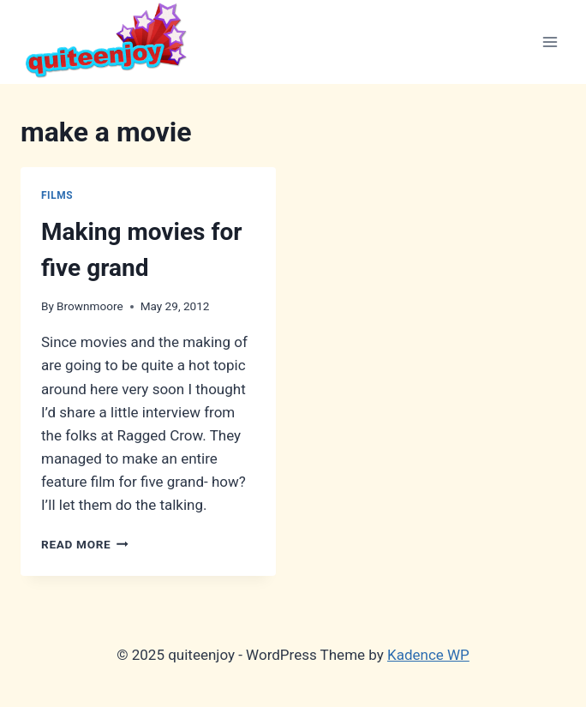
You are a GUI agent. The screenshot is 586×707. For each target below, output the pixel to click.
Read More (85, 544)
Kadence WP (428, 654)
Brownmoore (90, 306)
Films (57, 195)
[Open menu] (549, 41)
